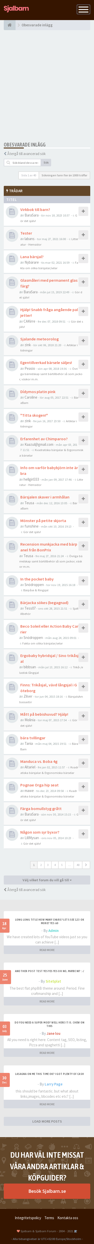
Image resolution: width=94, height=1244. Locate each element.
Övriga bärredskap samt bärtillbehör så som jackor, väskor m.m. (50, 374)
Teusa (29, 502)
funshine (32, 526)
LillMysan (32, 837)
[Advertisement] (47, 86)
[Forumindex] (10, 25)
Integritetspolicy (28, 1217)
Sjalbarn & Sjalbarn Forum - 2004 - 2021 (47, 1231)
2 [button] (41, 865)
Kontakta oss (67, 1217)
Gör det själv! (32, 532)
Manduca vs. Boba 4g (38, 761)
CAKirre (29, 321)
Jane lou (53, 1033)
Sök (46, 162)
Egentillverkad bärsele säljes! (46, 362)
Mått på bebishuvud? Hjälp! (44, 714)
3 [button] (48, 865)
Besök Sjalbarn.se (47, 1191)
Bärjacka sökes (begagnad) (44, 602)
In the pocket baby (37, 578)
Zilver (28, 696)
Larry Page (53, 1084)
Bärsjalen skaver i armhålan (44, 496)
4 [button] (55, 865)
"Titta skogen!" (34, 415)
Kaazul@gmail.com (39, 444)
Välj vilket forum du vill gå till (47, 880)
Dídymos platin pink (37, 391)
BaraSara (32, 215)
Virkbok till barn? (35, 209)
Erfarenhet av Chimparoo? (44, 438)
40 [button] (77, 865)
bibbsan (30, 667)
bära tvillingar (32, 737)
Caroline (31, 397)
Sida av (28, 175)
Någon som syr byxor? (39, 832)
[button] (86, 865)
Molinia (30, 719)
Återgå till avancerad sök (26, 153)
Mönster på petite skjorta (43, 520)
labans (30, 238)
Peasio (30, 368)
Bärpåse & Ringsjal (35, 590)
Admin (53, 930)
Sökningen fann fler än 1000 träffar (64, 175)
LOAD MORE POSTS (47, 1121)
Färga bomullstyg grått (41, 808)
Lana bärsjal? (32, 256)
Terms (49, 1217)
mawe (29, 790)
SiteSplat (53, 981)
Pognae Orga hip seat (39, 784)
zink (28, 344)
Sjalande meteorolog (39, 338)
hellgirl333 (31, 479)
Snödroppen (34, 584)
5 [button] (62, 865)
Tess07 (30, 608)
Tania (29, 743)
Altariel (30, 767)
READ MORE (47, 950)
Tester (26, 233)
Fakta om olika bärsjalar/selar (42, 643)
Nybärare (32, 262)
